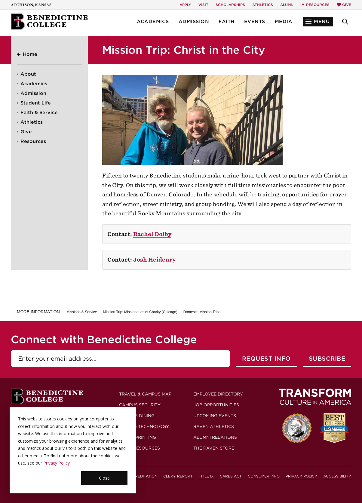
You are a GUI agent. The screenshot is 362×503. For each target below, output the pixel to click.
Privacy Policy (301, 476)
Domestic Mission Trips (201, 312)
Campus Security (140, 404)
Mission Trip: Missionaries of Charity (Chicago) (140, 312)
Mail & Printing (137, 437)
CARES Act (231, 476)
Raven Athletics (213, 426)
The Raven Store (213, 448)
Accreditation (142, 476)
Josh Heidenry (154, 259)
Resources (33, 141)
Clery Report (178, 476)
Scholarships (230, 4)
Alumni (287, 4)
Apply (185, 4)
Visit (203, 4)
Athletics (262, 4)
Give (344, 4)
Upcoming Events (214, 415)
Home (30, 54)
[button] (318, 21)
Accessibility (337, 476)
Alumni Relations (215, 437)
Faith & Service (39, 112)
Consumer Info (264, 476)
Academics (153, 21)
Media (284, 21)
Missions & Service (81, 312)
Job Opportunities (216, 404)
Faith (227, 21)
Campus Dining (137, 415)
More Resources (139, 448)
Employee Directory (218, 394)
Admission (194, 21)
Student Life (35, 103)
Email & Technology (144, 426)
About (28, 74)
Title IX (206, 476)
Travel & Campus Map (145, 394)
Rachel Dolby (152, 234)
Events (254, 21)
